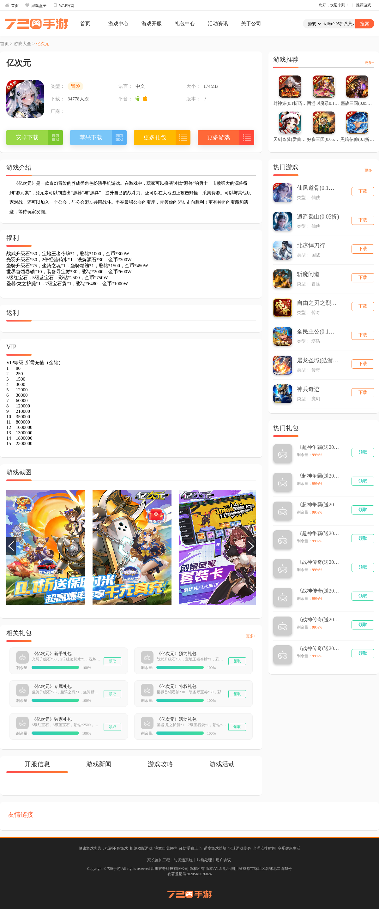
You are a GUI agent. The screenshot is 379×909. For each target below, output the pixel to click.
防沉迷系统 (183, 860)
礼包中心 (185, 23)
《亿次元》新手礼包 (52, 653)
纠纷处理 (204, 860)
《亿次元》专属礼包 (52, 686)
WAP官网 (64, 5)
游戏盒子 (35, 5)
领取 (112, 661)
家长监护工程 (158, 860)
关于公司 (251, 23)
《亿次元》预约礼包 (176, 653)
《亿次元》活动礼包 (176, 719)
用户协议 (223, 860)
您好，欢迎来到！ (334, 5)
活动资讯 (218, 23)
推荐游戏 (363, 5)
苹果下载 (91, 137)
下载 (362, 191)
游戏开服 (151, 23)
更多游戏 (218, 137)
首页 (12, 5)
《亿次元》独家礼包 (52, 719)
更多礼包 (154, 137)
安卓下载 (27, 137)
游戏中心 (118, 23)
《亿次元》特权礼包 (176, 686)
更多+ (251, 636)
